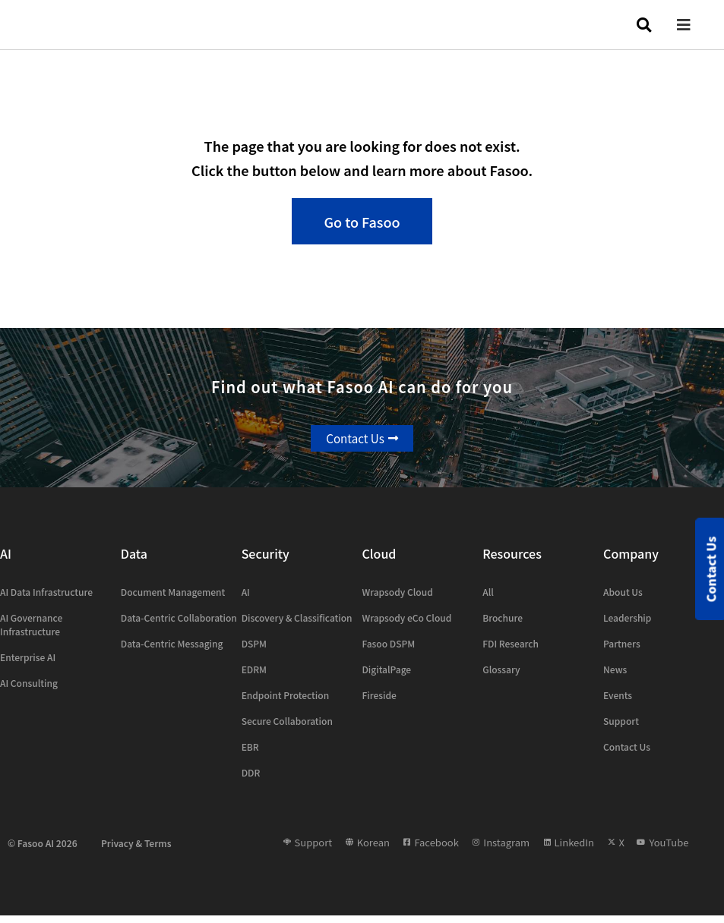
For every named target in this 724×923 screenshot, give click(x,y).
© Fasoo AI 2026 (42, 849)
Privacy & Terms (136, 849)
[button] (695, 24)
